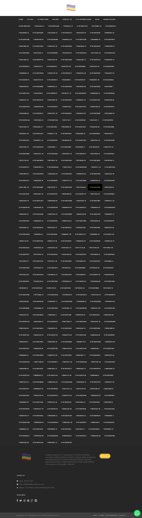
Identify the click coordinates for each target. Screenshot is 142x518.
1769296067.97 (24, 402)
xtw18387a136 (24, 321)
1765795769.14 (109, 160)
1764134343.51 (38, 53)
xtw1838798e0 (93, 288)
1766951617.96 (52, 241)
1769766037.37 (108, 429)
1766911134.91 (24, 241)
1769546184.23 (81, 416)
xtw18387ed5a (24, 362)
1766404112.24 (109, 201)
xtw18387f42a (109, 308)
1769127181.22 (67, 389)
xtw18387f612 (52, 66)
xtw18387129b (66, 315)
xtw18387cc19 (80, 234)
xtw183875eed (38, 33)
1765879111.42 (96, 167)
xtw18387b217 (38, 113)
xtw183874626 (95, 160)
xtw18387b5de (94, 241)
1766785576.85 (81, 227)
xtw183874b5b (66, 342)
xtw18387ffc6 (38, 60)
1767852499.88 (24, 301)
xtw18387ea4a (38, 301)
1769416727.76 (38, 409)
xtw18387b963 (109, 335)
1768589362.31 (24, 355)
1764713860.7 (108, 86)
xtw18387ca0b (53, 26)
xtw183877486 (81, 221)
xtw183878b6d (38, 382)
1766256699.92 (66, 194)
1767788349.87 (67, 295)
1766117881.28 (24, 187)
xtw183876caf (95, 46)
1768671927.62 (109, 355)
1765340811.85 (24, 133)
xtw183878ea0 (108, 80)
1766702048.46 (95, 221)
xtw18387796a (52, 281)
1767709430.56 (80, 288)
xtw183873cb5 (66, 416)
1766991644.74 (109, 241)
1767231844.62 (66, 254)
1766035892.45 (38, 180)
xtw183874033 (38, 368)
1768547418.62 (67, 348)
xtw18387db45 (109, 207)
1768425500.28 (52, 342)
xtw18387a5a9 (24, 107)
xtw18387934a (81, 409)
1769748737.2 (80, 429)
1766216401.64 (38, 194)
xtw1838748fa (38, 342)
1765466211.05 (38, 140)
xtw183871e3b (81, 39)
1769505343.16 (24, 416)
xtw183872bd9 (24, 234)
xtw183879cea (52, 295)
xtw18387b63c (52, 180)
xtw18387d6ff (95, 73)
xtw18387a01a (81, 295)
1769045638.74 (81, 382)
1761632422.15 (39, 26)
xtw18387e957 (66, 174)
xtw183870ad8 (93, 429)
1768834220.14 (81, 368)
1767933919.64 (110, 301)
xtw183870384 (66, 133)
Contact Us (67, 19)
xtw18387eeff (81, 422)
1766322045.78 (24, 201)
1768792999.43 (24, 368)
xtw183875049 (37, 288)
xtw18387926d (95, 113)
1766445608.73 (38, 207)
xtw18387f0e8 (65, 288)
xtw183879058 (24, 53)
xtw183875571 (24, 389)
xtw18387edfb (38, 174)
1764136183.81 (67, 53)
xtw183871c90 (81, 348)
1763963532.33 (67, 39)
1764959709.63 (38, 107)
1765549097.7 (52, 147)
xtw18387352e (24, 194)
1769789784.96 (38, 436)
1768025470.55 (24, 315)
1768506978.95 (38, 348)
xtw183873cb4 (80, 254)
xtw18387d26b (24, 422)
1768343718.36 (67, 335)
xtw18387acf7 (110, 26)
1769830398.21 (67, 436)
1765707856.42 (95, 154)
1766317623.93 (95, 194)
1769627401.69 (67, 422)
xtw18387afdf (109, 422)
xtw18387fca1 (81, 281)
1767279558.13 (24, 261)
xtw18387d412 (109, 53)
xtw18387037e (109, 221)
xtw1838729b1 (95, 201)
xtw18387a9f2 (52, 127)
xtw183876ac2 (24, 436)
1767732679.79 (108, 288)
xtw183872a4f (24, 248)
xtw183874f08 (109, 140)
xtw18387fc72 (80, 194)
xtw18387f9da (66, 46)
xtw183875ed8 (38, 73)
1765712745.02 (24, 160)
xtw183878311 (109, 395)
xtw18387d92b (66, 187)
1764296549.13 (109, 60)
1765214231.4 (94, 120)
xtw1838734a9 (81, 321)
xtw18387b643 (109, 93)
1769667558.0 (95, 422)
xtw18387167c (24, 348)
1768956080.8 (94, 375)
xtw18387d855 (108, 66)
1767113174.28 (80, 248)
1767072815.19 (66, 248)
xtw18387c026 (38, 442)
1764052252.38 (52, 46)
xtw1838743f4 (52, 268)
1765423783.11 (109, 133)
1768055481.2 (52, 315)
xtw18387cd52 (80, 107)
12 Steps (30, 19)
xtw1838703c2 (52, 80)
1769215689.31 (109, 389)
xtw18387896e (38, 187)
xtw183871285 (81, 335)
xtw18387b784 (66, 442)
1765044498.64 (24, 113)
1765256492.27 (38, 127)
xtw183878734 (38, 227)
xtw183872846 (52, 154)
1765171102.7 (66, 120)
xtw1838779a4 (38, 46)
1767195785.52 (38, 254)
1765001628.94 (95, 107)
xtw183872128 (52, 375)
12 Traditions (42, 19)
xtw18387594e (94, 402)
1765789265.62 (81, 160)
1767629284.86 (95, 281)
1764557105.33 (38, 80)
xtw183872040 (66, 328)
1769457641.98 (95, 409)
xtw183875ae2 (109, 254)
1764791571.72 (66, 93)
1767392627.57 (38, 268)
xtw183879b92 (38, 160)
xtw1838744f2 (94, 315)
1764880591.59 (81, 100)
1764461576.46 (52, 73)
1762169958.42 (24, 33)
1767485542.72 (52, 274)
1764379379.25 (94, 66)
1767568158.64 (38, 281)
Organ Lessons (109, 19)
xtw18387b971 (66, 113)
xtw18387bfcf (110, 295)
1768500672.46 (110, 342)
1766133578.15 (52, 187)
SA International (83, 19)
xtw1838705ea (38, 416)
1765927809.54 (24, 174)
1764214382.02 (24, 60)
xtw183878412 (24, 281)
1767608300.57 (67, 281)
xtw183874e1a (109, 107)
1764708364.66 (81, 86)
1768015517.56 (95, 308)
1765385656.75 (80, 133)
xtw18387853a (52, 436)
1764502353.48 (81, 73)
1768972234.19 (24, 382)
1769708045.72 (52, 429)
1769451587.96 (67, 409)
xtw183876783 (95, 33)
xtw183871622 (53, 120)
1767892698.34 (81, 301)
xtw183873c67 (80, 80)
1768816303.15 (52, 368)
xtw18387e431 (109, 154)
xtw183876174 (24, 80)
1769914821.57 (52, 442)
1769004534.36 (52, 382)
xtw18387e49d (38, 214)
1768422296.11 (24, 342)
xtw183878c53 (52, 321)
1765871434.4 (67, 167)
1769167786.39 (95, 389)
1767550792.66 (109, 274)
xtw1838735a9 (66, 160)
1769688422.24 (24, 429)
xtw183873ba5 (94, 355)
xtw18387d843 (38, 147)
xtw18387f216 (52, 409)
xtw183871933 (110, 167)
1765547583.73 (24, 147)
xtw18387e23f (94, 147)
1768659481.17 (80, 355)
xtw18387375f (52, 194)
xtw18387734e (38, 402)
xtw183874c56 (38, 100)
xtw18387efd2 (52, 395)
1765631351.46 (38, 154)
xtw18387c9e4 (109, 409)
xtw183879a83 (94, 133)
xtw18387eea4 (53, 422)
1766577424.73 (52, 214)
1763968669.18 (95, 39)
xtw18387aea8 (81, 362)
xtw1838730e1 (66, 429)
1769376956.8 (108, 402)
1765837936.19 (38, 167)
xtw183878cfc (52, 107)
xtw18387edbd (81, 167)
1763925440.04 (38, 39)
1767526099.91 (81, 274)
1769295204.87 (95, 395)
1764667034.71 (52, 86)
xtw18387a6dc (94, 328)
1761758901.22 (96, 26)
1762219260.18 (52, 33)
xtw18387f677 (24, 254)
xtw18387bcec (66, 227)
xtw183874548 (52, 308)
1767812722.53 (96, 295)
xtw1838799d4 (109, 194)
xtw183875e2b (66, 100)
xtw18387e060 (80, 120)
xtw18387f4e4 (52, 207)
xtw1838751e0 (95, 60)
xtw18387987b (66, 261)
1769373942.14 (80, 402)
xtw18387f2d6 (108, 348)
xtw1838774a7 (38, 201)
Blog (97, 19)
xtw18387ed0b (66, 301)
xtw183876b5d (38, 315)
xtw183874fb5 (24, 409)
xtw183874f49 (109, 180)
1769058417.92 (109, 382)
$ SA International (111, 515)
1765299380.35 (66, 127)
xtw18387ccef (52, 335)
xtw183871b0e (95, 174)
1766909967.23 (95, 234)
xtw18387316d (52, 348)
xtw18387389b (108, 127)
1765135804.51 (39, 120)
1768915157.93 (66, 375)
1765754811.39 (52, 160)
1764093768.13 (110, 46)
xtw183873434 (38, 133)
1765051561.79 (52, 113)
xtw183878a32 (38, 328)
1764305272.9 (38, 66)
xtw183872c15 (24, 180)
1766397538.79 (81, 201)
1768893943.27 (38, 375)
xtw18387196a (24, 268)
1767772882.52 (38, 295)
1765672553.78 (67, 154)
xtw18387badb (52, 167)
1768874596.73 (109, 368)
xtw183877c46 (80, 375)
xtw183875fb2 (52, 221)
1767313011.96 (52, 261)
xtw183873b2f (66, 241)
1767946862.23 (38, 308)
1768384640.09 (95, 335)
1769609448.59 (39, 422)
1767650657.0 (23, 288)
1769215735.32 (38, 395)
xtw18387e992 (109, 436)
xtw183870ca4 (38, 274)
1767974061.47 (67, 308)
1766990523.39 (80, 241)
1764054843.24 (81, 46)
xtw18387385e (108, 375)
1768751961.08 (96, 362)
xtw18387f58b (24, 39)
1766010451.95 (109, 174)
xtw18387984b (24, 308)
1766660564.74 (38, 221)
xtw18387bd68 (81, 308)
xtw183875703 (38, 241)
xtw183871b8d (66, 60)
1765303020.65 (94, 127)
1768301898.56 (109, 328)
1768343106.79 (38, 335)
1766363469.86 (52, 201)
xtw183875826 (95, 86)
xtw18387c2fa (24, 93)
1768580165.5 (94, 348)
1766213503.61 (109, 187)
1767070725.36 (52, 248)
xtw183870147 (81, 154)
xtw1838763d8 (66, 86)
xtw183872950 (95, 227)
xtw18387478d (24, 295)
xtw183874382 (52, 234)
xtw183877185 (38, 261)
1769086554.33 (38, 389)
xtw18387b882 (80, 268)
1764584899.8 (66, 80)
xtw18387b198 (24, 207)
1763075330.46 (81, 33)
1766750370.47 (52, 227)
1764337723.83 (66, 66)
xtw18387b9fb (52, 389)
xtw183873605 (66, 355)
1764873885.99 (52, 100)
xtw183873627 (110, 362)
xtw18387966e (81, 180)
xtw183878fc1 (53, 362)
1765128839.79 (109, 113)
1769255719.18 (67, 395)
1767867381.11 (52, 301)
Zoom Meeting (24, 26)
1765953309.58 (52, 174)
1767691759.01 (51, 288)
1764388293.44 (24, 73)
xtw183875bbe (66, 214)
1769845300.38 (95, 436)
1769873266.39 (24, 442)
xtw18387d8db (109, 321)
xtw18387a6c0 (81, 53)
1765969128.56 (81, 174)
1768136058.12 (38, 321)
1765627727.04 (108, 147)
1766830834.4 (38, 234)
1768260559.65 (52, 328)
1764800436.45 (95, 93)
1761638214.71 (68, 26)
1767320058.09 (80, 261)
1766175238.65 (81, 187)
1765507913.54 (95, 140)
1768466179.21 (81, 342)
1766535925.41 (24, 214)
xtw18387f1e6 (24, 375)
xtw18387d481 (81, 395)
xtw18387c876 (80, 127)
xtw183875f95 (95, 214)
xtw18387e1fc (24, 167)
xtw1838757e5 (24, 221)
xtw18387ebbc (52, 53)
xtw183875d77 (66, 368)
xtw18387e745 (66, 402)
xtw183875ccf (66, 73)
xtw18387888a (38, 86)
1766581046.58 (81, 214)
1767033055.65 (38, 248)
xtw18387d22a (24, 120)
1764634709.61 (24, 86)
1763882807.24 (109, 33)
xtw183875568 (95, 187)
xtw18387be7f (52, 93)
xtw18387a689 (52, 39)
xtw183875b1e (109, 39)
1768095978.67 (80, 315)
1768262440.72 (80, 328)
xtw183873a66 (66, 382)
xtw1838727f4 (95, 382)
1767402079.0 (66, 268)
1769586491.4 (109, 416)
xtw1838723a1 (81, 436)
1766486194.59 (67, 207)
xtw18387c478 (82, 26)
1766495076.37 (95, 207)
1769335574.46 (52, 402)
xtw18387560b (65, 147)
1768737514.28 (67, 362)
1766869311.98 (66, 234)
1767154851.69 (108, 248)
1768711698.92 (39, 362)
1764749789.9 (38, 93)
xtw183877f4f (66, 274)
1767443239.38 (94, 268)
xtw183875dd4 (95, 368)
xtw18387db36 (80, 93)
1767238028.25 (95, 254)
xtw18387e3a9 (94, 261)
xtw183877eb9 (38, 355)
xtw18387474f (38, 429)
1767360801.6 (108, 261)
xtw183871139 (109, 234)
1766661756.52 (67, 221)
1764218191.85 (52, 60)
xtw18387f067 (52, 140)
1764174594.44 (95, 53)
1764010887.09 (24, 46)
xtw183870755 (24, 140)
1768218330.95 (24, 328)
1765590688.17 (80, 147)
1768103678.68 (109, 315)
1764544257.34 (109, 73)
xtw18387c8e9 (109, 281)
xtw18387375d (80, 140)
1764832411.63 (24, 100)
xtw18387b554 (95, 416)
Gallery (55, 19)
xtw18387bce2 (24, 66)
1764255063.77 (81, 60)
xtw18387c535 (24, 335)
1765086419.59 (81, 113)
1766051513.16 (67, 180)
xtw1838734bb (66, 201)
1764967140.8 (66, 107)
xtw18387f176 (95, 274)
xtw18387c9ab (95, 342)
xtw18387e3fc (108, 268)
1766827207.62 (109, 227)
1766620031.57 (109, 214)
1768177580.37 (67, 321)
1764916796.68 (109, 100)
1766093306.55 (95, 180)
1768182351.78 (95, 321)
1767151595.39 (94, 248)
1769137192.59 (81, 389)
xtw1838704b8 (24, 154)
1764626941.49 (94, 80)
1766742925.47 (24, 227)
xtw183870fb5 (108, 120)
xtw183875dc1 (81, 207)
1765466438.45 (66, 140)
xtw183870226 (52, 254)
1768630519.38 (52, 355)
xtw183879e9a (80, 66)
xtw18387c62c (95, 100)
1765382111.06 (52, 133)
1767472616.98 (24, 274)
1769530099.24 (52, 416)
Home (21, 19)
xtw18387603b (95, 301)
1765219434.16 (24, 127)
